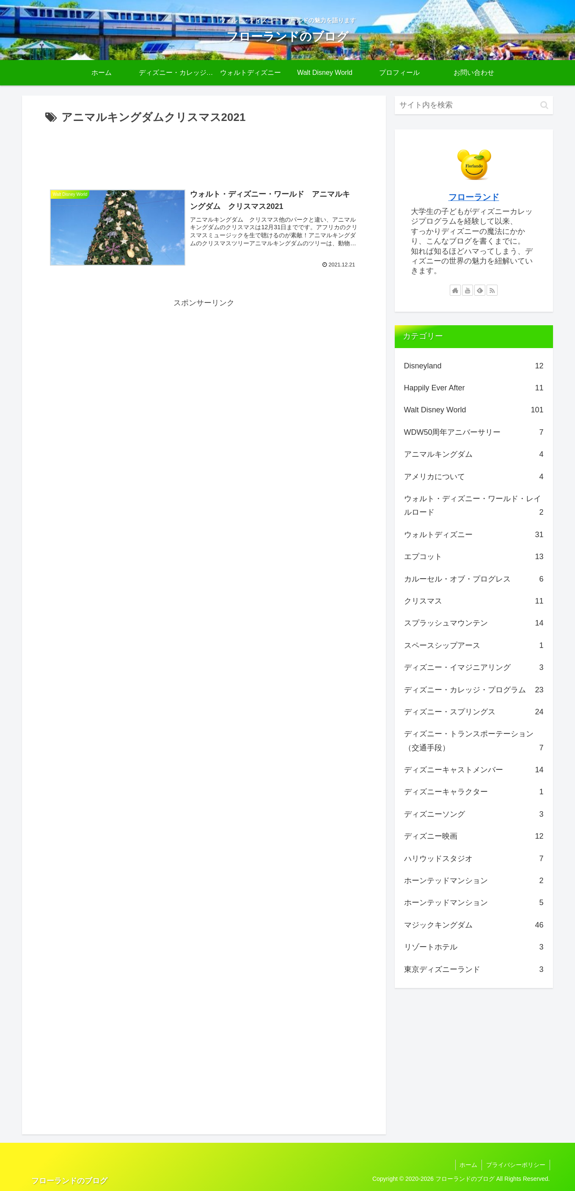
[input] (474, 105)
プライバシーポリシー (515, 1164)
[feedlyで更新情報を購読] (479, 290)
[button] (544, 105)
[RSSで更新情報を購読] (492, 290)
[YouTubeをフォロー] (467, 290)
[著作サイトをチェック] (455, 290)
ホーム (468, 1164)
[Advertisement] (204, 151)
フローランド (473, 197)
